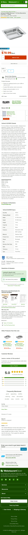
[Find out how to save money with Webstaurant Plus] (1, 112)
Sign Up (24, 449)
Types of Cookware (12, 323)
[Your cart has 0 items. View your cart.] (25, 2)
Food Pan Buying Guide (13, 325)
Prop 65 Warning (6, 204)
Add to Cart (6, 118)
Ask (23, 279)
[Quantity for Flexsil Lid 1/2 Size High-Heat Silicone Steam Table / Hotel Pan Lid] (2, 119)
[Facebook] (10, 479)
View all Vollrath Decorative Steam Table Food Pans (17, 102)
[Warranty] (23, 299)
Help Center (14, 501)
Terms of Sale (14, 516)
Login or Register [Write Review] (14, 365)
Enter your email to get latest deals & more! (13, 446)
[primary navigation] (4, 2)
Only (2, 50)
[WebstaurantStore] (14, 471)
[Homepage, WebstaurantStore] (14, 2)
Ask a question (17, 17)
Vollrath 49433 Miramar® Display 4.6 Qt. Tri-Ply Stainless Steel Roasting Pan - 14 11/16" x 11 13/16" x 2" (7, 344)
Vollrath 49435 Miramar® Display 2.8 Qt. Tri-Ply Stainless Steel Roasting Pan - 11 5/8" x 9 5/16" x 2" (19, 344)
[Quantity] (3, 57)
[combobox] (14, 5)
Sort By (3, 404)
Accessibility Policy (14, 523)
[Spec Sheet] (5, 299)
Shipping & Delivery (19, 509)
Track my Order (14, 505)
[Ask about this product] (14, 279)
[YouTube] (6, 479)
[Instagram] (2, 479)
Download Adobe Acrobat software (8, 307)
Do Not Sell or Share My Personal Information (14, 526)
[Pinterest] (17, 479)
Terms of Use (10, 285)
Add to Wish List (14, 63)
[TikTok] (13, 479)
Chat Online (6, 509)
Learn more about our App (12, 465)
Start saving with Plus (11, 457)
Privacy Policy (17, 285)
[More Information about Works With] (9, 108)
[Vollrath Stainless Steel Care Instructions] (14, 299)
